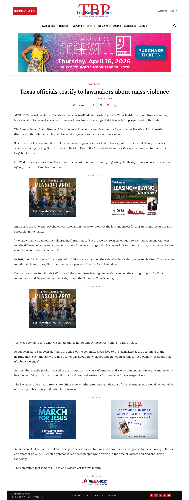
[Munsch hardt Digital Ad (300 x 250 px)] (52, 197)
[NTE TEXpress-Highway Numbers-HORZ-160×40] (94, 481)
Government (94, 84)
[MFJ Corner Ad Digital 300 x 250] (52, 419)
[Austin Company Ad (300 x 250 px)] (134, 197)
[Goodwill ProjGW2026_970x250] (95, 52)
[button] (174, 26)
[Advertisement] (134, 311)
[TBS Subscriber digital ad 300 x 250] (134, 419)
